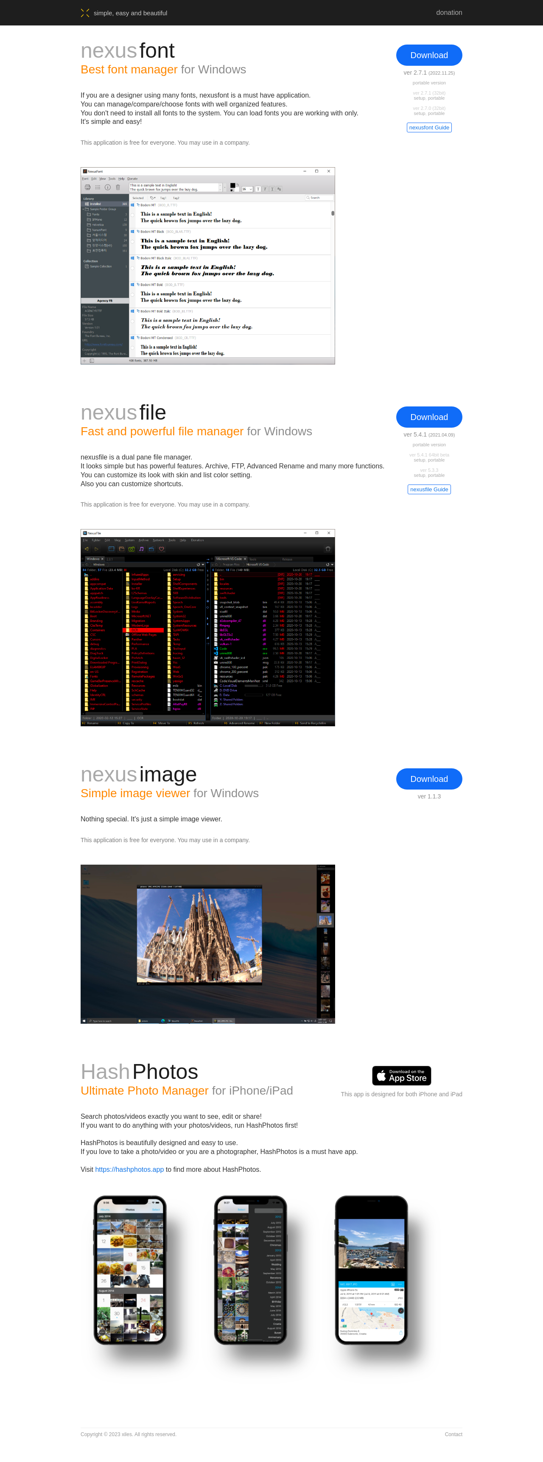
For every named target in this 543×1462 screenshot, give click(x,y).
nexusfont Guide (429, 127)
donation (449, 12)
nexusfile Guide (429, 489)
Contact (453, 1434)
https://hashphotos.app (129, 1169)
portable (436, 98)
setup (419, 98)
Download (429, 55)
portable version (429, 82)
